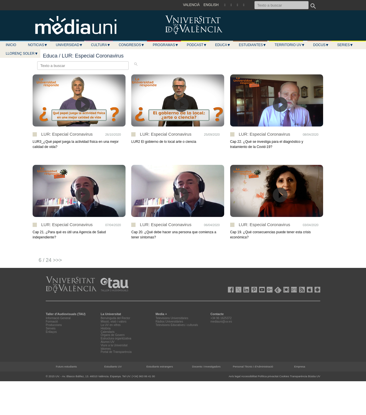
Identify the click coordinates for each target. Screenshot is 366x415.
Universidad (69, 45)
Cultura (100, 45)
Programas (165, 45)
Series (345, 45)
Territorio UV (289, 45)
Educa (222, 45)
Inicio (11, 45)
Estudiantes (252, 45)
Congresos (131, 45)
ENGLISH (211, 5)
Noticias (38, 45)
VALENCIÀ (191, 5)
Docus (321, 45)
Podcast (197, 45)
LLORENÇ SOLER (22, 53)
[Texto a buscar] (281, 5)
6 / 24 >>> (50, 260)
